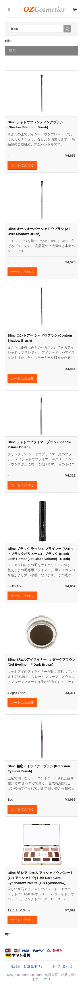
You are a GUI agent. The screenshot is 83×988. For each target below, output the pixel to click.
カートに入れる (22, 165)
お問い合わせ (62, 966)
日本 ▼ (45, 979)
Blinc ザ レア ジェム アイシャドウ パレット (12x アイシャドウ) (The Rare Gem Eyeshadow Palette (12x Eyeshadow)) (40, 878)
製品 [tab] (12, 51)
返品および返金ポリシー (29, 966)
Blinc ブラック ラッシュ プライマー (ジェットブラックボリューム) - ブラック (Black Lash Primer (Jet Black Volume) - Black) (40, 554)
